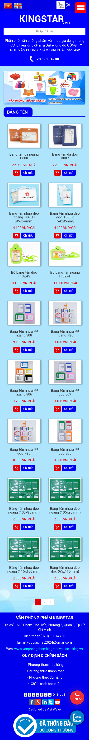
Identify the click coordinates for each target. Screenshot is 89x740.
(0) (63, 5)
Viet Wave (54, 709)
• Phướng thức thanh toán (45, 671)
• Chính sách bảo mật (44, 684)
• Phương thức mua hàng (44, 665)
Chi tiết (28, 173)
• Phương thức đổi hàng (44, 677)
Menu (80, 7)
